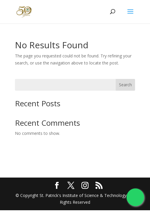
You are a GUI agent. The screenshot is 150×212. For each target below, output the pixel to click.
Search (125, 84)
